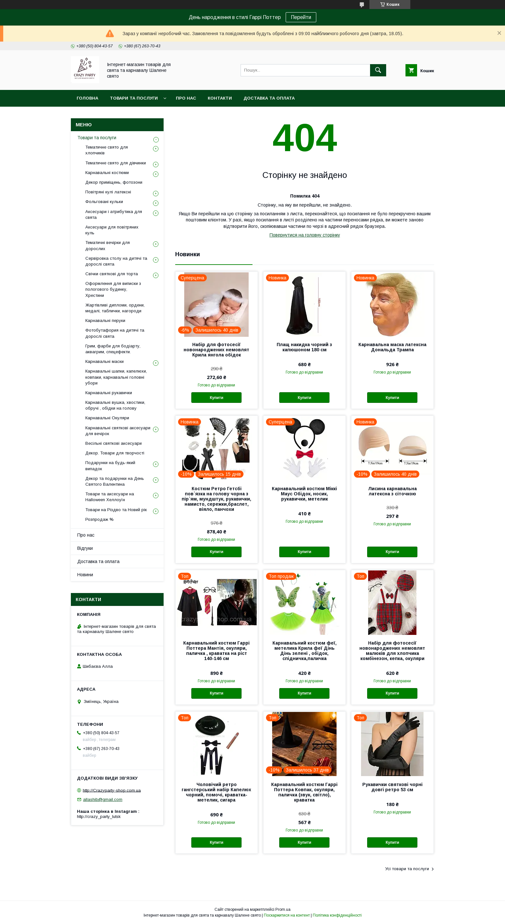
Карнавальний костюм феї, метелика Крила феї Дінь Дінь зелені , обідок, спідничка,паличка (304, 650)
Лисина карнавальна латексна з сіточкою (392, 491)
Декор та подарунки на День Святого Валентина (114, 481)
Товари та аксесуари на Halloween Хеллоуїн (109, 496)
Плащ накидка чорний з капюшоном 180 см (304, 347)
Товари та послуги (134, 98)
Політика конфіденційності (337, 915)
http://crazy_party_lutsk (99, 816)
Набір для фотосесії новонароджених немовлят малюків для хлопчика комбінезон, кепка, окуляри (392, 650)
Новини (85, 574)
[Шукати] (378, 70)
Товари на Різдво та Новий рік (116, 509)
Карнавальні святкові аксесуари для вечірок (117, 430)
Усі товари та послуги (407, 868)
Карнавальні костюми (107, 172)
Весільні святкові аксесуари (113, 443)
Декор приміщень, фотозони (113, 182)
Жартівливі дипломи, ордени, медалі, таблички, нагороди (115, 308)
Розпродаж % (99, 519)
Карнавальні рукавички (108, 392)
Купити (216, 397)
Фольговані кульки (104, 201)
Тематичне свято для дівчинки (115, 162)
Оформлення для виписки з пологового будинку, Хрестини (113, 289)
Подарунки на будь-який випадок (110, 465)
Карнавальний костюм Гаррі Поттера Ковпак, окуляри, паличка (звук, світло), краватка (304, 792)
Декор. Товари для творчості (114, 453)
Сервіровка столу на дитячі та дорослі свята (116, 261)
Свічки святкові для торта (111, 273)
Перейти (301, 17)
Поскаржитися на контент (287, 915)
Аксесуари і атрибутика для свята (113, 214)
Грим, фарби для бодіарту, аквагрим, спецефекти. (112, 349)
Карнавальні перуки (105, 320)
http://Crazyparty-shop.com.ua (112, 790)
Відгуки (85, 548)
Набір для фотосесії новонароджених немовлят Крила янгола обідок (216, 349)
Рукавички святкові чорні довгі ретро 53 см (392, 787)
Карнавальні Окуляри (107, 417)
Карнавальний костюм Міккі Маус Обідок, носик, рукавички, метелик (304, 493)
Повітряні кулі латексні (108, 192)
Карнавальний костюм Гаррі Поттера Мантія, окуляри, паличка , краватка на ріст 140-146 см (216, 650)
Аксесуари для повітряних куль (111, 230)
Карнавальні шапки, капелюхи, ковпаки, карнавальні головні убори (116, 377)
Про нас (186, 98)
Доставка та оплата (269, 98)
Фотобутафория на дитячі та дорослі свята (114, 333)
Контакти (220, 98)
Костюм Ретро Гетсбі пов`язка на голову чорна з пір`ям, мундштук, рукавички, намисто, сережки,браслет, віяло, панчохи (216, 499)
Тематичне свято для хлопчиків (106, 150)
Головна (87, 98)
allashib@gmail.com (102, 799)
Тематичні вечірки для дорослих (107, 245)
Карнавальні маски (104, 361)
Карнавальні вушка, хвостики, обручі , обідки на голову (115, 405)
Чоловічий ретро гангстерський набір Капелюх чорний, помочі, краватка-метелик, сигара (216, 792)
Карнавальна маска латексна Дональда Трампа (392, 347)
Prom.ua (283, 909)
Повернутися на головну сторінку (305, 235)
